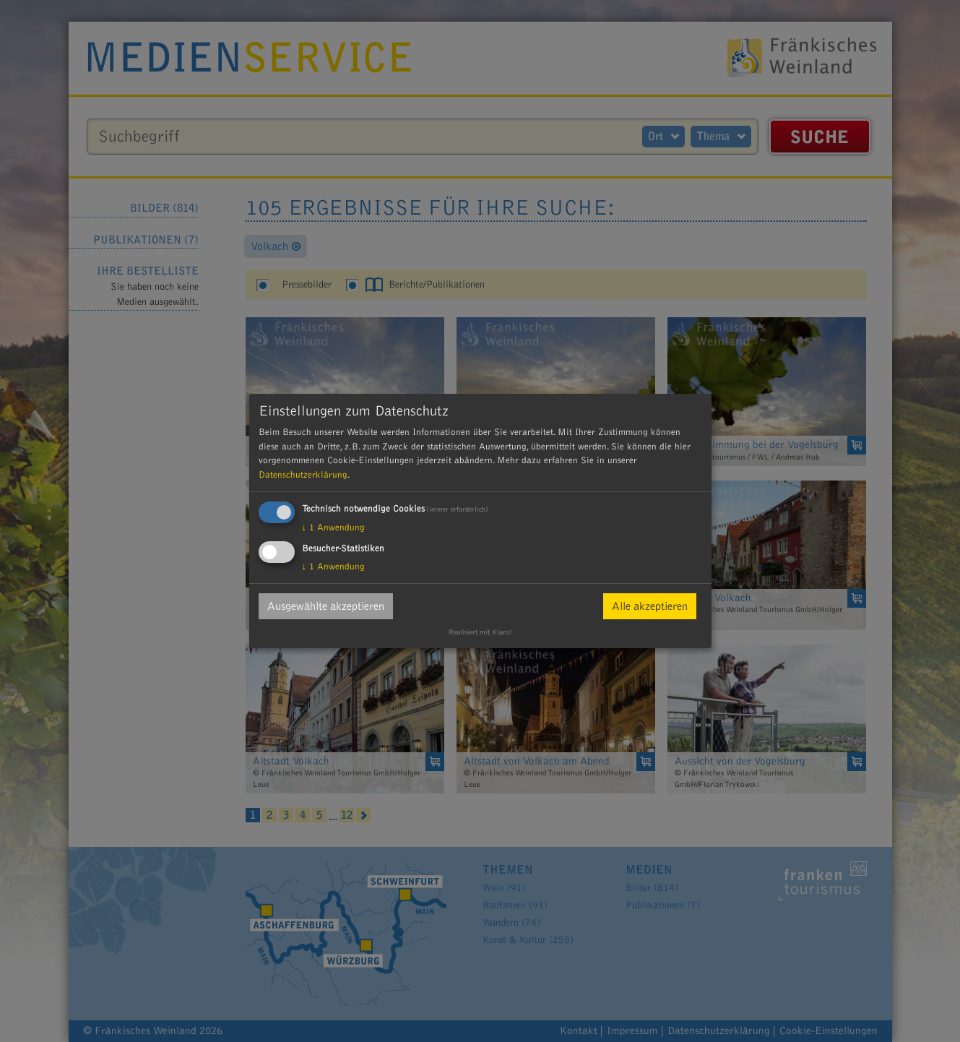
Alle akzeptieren (650, 606)
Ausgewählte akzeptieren (325, 606)
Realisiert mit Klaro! (480, 632)
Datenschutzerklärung (303, 475)
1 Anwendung (334, 527)
